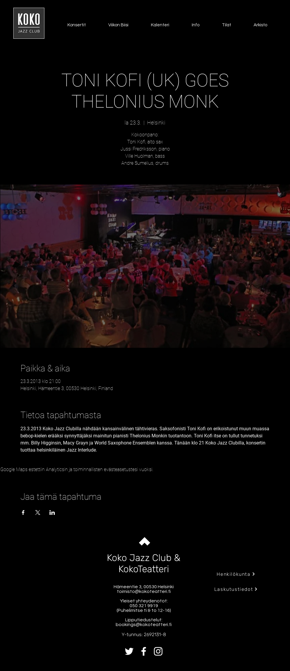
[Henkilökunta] (236, 574)
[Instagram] (158, 651)
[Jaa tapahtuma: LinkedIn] (52, 512)
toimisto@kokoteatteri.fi (144, 591)
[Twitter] (129, 651)
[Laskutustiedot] (236, 589)
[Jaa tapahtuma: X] (38, 512)
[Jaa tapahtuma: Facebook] (23, 512)
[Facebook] (143, 651)
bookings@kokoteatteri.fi (144, 624)
